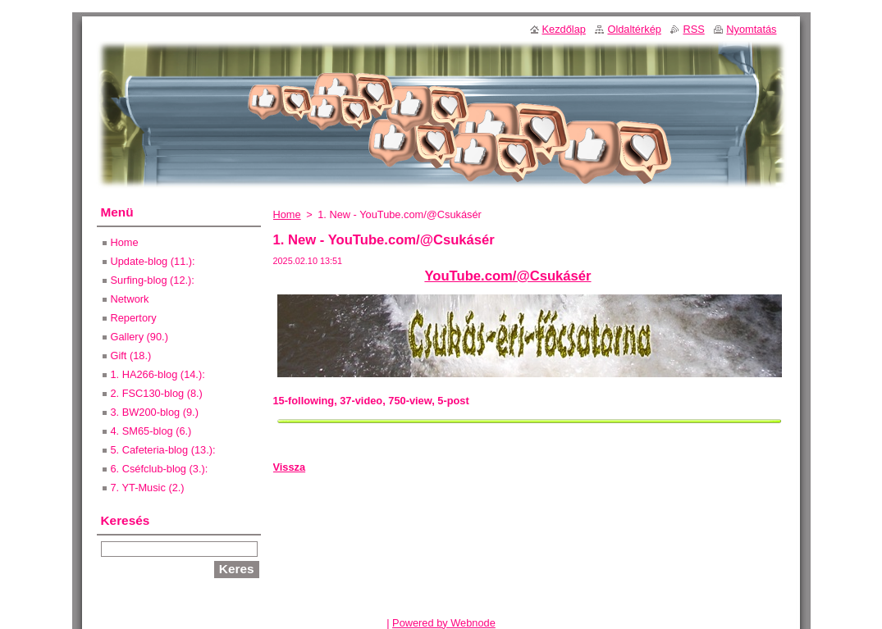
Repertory (134, 318)
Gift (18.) (131, 355)
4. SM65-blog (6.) (151, 431)
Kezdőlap (564, 29)
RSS (693, 29)
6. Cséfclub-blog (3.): (159, 469)
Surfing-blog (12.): (152, 280)
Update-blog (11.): (153, 261)
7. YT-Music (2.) (148, 487)
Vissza (289, 467)
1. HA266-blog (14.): (158, 374)
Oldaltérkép (633, 29)
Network (130, 299)
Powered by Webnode (444, 623)
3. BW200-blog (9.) (155, 412)
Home (287, 214)
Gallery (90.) (139, 336)
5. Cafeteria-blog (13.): (163, 450)
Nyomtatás (751, 29)
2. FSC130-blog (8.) (157, 393)
